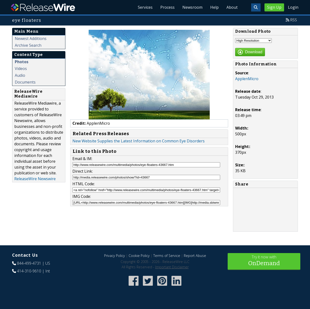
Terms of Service (166, 255)
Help (214, 7)
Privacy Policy (114, 255)
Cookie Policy (139, 255)
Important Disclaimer (172, 267)
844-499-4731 (29, 263)
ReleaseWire (43, 7)
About (232, 7)
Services (145, 7)
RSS (293, 20)
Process (167, 7)
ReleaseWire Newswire (35, 178)
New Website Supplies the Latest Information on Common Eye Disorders (138, 141)
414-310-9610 (29, 271)
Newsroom (192, 7)
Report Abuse (195, 255)
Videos (21, 68)
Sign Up (274, 7)
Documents (25, 82)
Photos (21, 61)
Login (293, 7)
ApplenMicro (246, 78)
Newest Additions (30, 38)
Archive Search (28, 45)
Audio (20, 75)
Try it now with (264, 261)
